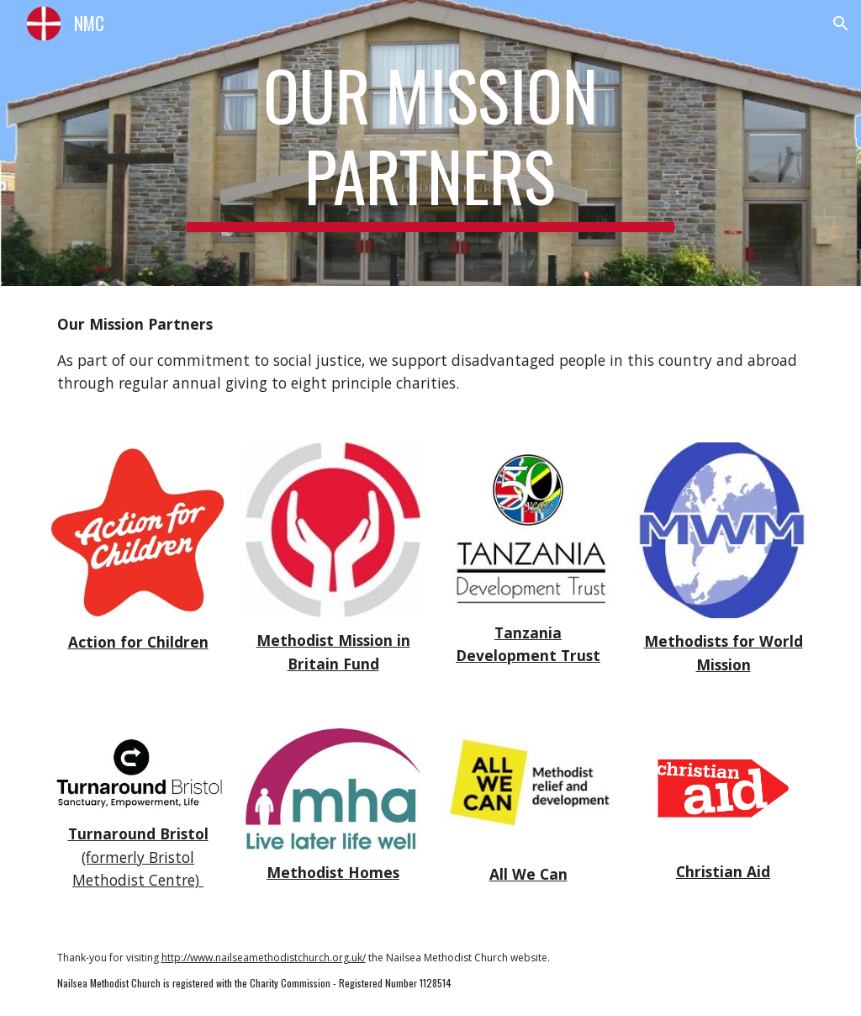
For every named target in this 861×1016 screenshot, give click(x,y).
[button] (841, 23)
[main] (430, 143)
